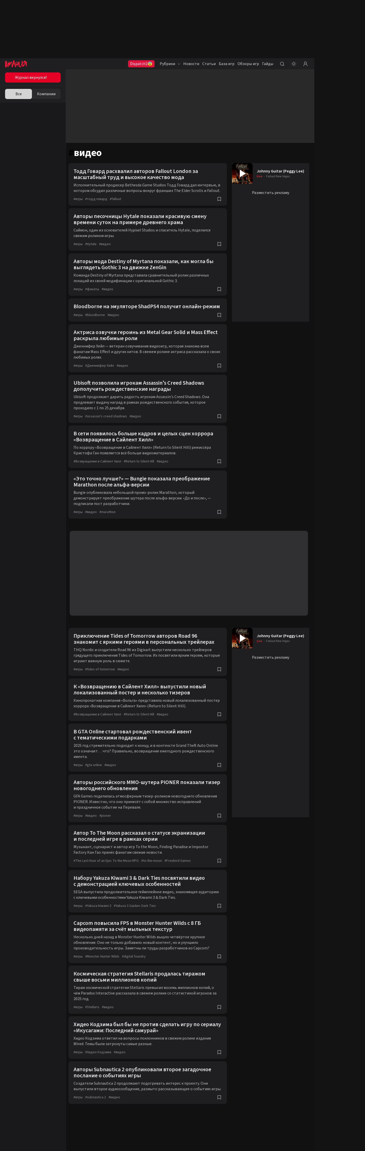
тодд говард (99, 204)
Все (18, 94)
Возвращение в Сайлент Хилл (100, 473)
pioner (108, 827)
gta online (96, 776)
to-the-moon (154, 872)
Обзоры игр (248, 64)
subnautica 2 (98, 1114)
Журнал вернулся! (31, 77)
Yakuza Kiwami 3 (101, 917)
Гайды (267, 64)
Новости (191, 64)
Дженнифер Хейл (102, 377)
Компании (46, 94)
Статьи (209, 64)
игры (80, 204)
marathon (110, 523)
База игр (226, 64)
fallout (118, 204)
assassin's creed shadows (109, 428)
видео (107, 249)
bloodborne (97, 326)
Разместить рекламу (270, 192)
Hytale (93, 249)
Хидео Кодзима (101, 1063)
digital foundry (136, 968)
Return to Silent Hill (141, 473)
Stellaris (95, 1018)
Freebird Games (180, 872)
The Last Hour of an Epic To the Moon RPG (108, 872)
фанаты (95, 294)
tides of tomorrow (102, 681)
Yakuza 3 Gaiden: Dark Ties (137, 917)
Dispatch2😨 (141, 64)
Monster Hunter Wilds (105, 968)
